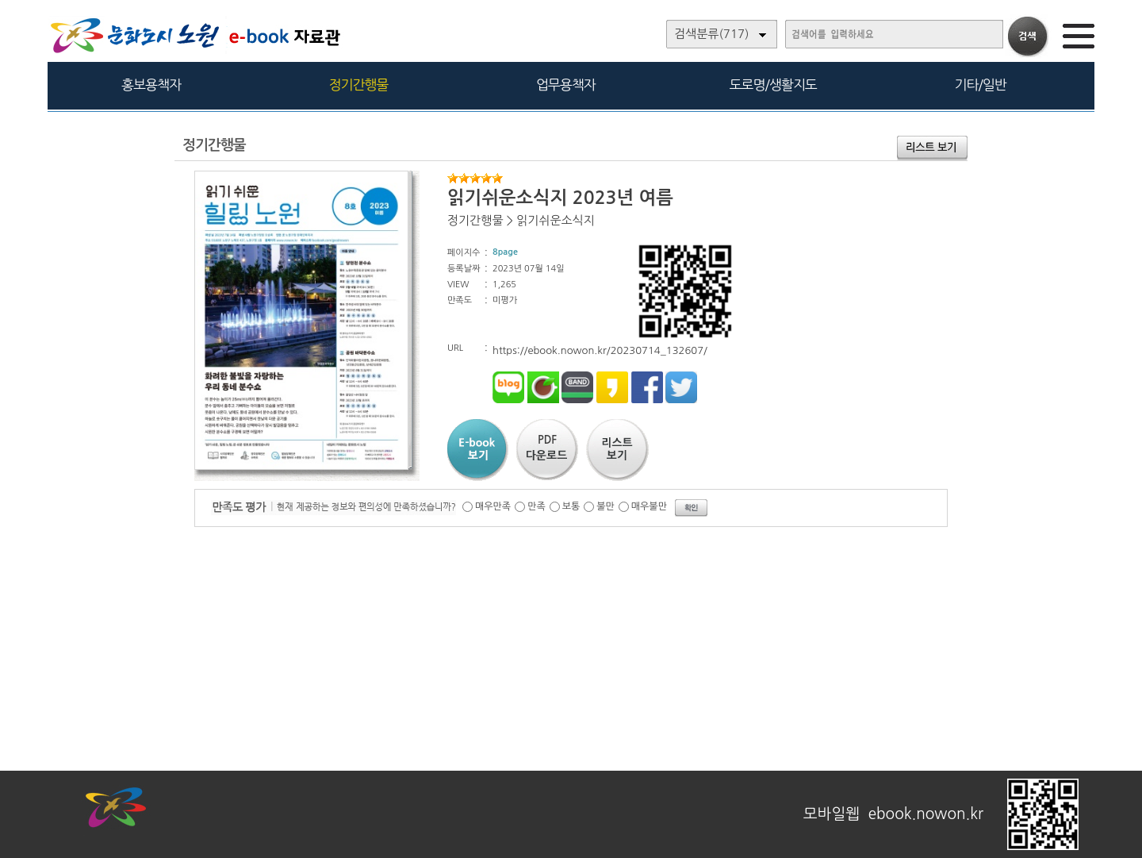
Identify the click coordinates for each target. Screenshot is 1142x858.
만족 (536, 506)
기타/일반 (980, 84)
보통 (571, 506)
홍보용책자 (151, 84)
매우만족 (493, 506)
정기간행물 (359, 84)
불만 (605, 506)
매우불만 (649, 506)
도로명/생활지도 (773, 84)
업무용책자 (566, 84)
